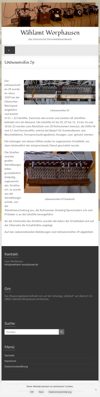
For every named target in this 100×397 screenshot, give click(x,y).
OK (32, 392)
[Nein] (95, 389)
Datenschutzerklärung (16, 366)
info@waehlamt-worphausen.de (21, 264)
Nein (41, 392)
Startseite (9, 355)
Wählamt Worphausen (50, 32)
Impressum (10, 360)
